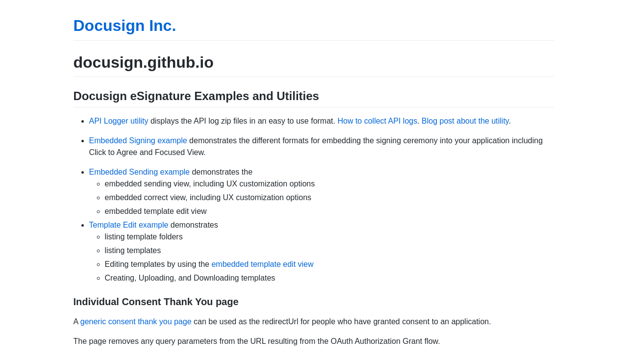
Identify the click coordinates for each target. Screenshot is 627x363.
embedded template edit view (262, 264)
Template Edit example (129, 225)
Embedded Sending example (139, 172)
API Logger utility (119, 121)
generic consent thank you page (136, 321)
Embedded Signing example (138, 140)
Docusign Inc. (125, 25)
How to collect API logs (377, 121)
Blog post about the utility (465, 121)
